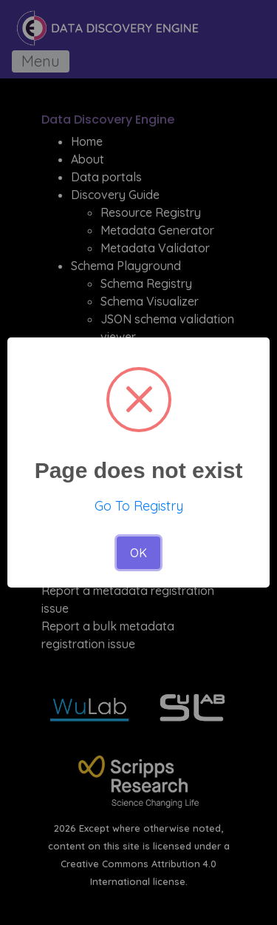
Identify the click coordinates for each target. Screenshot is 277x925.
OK (138, 552)
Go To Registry (139, 505)
